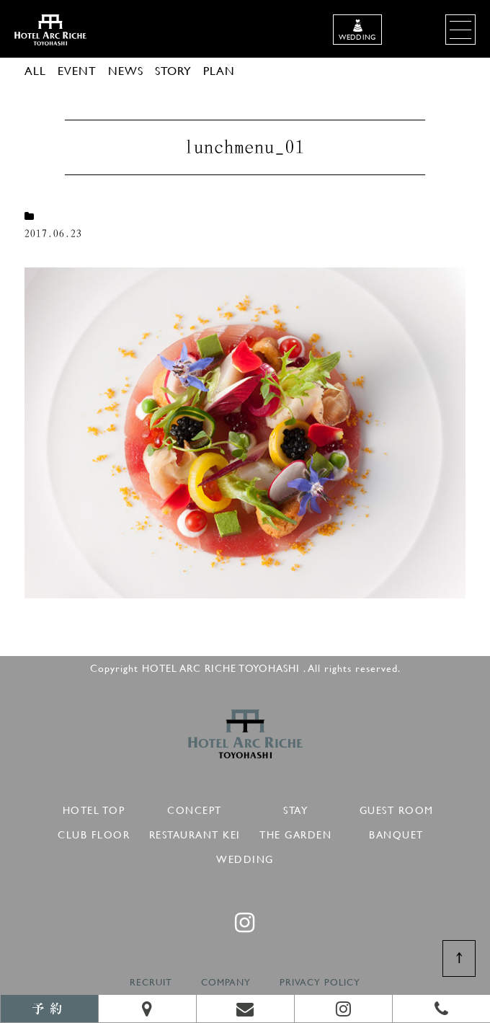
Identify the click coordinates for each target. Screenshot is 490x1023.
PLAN (219, 70)
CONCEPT (194, 807)
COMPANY (226, 982)
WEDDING (245, 856)
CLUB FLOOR (94, 832)
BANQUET (396, 832)
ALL (35, 70)
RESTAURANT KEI (195, 832)
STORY (173, 70)
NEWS (125, 70)
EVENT (77, 70)
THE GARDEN (295, 832)
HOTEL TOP (94, 807)
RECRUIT (151, 982)
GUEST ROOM (397, 807)
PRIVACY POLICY (320, 982)
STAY (295, 807)
